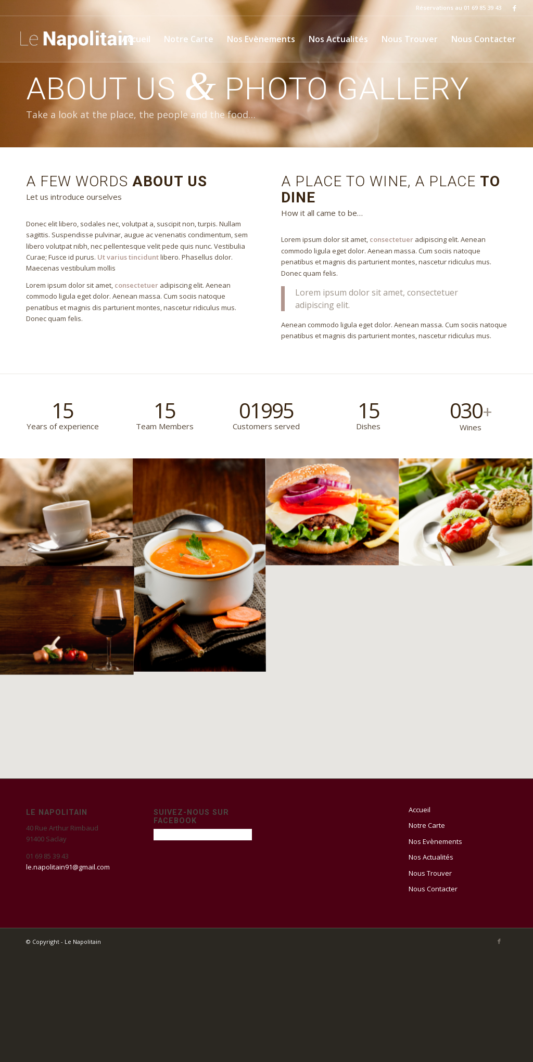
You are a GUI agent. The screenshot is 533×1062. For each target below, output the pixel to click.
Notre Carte (427, 825)
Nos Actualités (431, 857)
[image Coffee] (66, 511)
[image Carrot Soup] (199, 565)
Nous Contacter (433, 888)
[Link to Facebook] (515, 8)
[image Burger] (332, 511)
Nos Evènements (435, 841)
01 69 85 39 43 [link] (47, 856)
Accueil (419, 809)
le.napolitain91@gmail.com (68, 867)
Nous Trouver (430, 873)
